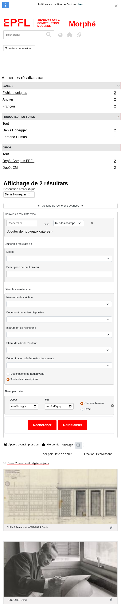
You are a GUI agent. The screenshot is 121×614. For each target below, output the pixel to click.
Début (13, 399)
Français (59, 107)
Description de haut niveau (22, 267)
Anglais (59, 100)
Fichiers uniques (59, 93)
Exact (88, 409)
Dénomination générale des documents (30, 358)
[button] (69, 35)
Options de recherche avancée (60, 205)
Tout (6, 123)
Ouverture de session (18, 48)
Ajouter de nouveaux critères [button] (28, 231)
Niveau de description (19, 297)
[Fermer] (116, 5)
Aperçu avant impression (21, 444)
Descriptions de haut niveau (27, 373)
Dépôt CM (59, 168)
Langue (8, 86)
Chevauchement (95, 403)
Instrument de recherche (21, 327)
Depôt (7, 147)
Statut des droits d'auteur (21, 343)
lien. (80, 4)
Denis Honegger (59, 131)
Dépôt (10, 251)
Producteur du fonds (19, 117)
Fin (47, 399)
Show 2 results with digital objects (26, 463)
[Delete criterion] (92, 223)
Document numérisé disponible (25, 312)
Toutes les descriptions (24, 379)
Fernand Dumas (59, 137)
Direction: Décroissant (98, 454)
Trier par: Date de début (57, 454)
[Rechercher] (23, 34)
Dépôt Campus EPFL (59, 161)
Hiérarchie (50, 444)
